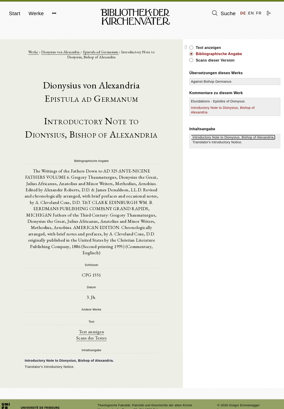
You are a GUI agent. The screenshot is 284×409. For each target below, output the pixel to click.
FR (259, 13)
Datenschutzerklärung (233, 398)
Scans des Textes (106, 322)
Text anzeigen (106, 316)
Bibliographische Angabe (249, 54)
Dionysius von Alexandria (60, 53)
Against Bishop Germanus (241, 81)
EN (251, 13)
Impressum (225, 394)
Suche (224, 13)
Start (14, 13)
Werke (36, 13)
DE (243, 13)
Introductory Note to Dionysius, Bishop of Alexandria (237, 116)
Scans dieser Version (245, 60)
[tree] (106, 347)
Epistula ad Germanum (100, 53)
